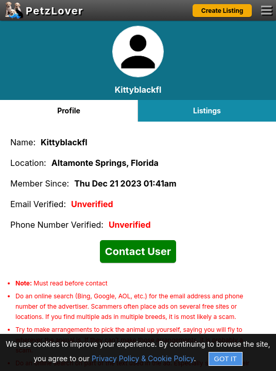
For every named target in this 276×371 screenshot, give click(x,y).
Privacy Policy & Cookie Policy (143, 358)
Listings (207, 110)
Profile (68, 110)
